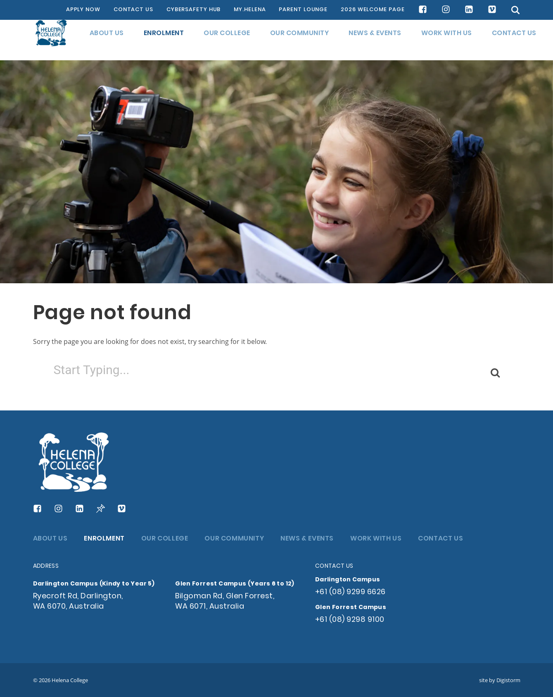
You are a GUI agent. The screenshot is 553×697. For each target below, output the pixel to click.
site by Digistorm (499, 680)
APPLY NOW (83, 9)
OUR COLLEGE (227, 40)
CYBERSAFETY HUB (193, 9)
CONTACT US (133, 9)
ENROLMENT (164, 40)
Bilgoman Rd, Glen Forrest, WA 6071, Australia (224, 601)
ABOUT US (107, 40)
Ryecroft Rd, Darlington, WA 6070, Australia (78, 601)
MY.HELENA (250, 9)
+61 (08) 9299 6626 (350, 592)
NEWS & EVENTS (375, 40)
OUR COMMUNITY (299, 40)
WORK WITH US (446, 40)
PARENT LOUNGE (303, 9)
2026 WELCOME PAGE (372, 9)
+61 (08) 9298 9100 (349, 620)
